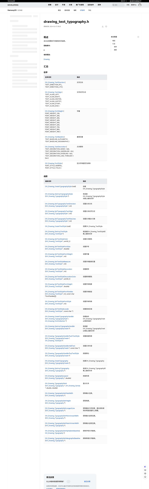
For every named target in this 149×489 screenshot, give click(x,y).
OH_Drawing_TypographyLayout (56, 376)
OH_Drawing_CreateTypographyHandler (59, 316)
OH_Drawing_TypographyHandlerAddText (60, 346)
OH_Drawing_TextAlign (53, 92)
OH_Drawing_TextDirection (55, 82)
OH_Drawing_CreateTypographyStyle (58, 186)
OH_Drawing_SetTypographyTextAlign (59, 211)
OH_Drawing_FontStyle (53, 163)
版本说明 (67, 10)
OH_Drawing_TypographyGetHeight (58, 401)
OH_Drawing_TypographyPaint (56, 383)
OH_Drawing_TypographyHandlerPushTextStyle (62, 336)
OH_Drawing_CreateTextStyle (55, 226)
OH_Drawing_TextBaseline (54, 137)
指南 (75, 10)
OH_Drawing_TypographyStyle (56, 196)
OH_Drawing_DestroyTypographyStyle (59, 194)
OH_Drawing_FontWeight (54, 111)
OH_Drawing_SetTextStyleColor (56, 239)
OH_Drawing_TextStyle (54, 234)
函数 (115, 50)
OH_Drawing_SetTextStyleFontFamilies (59, 292)
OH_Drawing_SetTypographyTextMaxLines (60, 219)
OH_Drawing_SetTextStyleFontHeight (58, 284)
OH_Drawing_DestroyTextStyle (56, 231)
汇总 (114, 44)
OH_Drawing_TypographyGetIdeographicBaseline (62, 438)
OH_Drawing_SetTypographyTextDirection (60, 204)
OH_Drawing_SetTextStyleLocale (57, 309)
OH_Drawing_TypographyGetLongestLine (60, 408)
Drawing (47, 59)
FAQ (89, 10)
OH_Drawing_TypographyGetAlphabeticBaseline (62, 431)
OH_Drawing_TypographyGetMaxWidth (59, 393)
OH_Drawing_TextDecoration (55, 147)
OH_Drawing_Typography (55, 371)
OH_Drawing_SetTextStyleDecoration (58, 269)
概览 (59, 10)
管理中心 (133, 5)
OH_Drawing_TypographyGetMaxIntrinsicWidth (62, 423)
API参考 (82, 10)
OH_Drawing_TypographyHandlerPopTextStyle (62, 353)
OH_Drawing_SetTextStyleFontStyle (58, 301)
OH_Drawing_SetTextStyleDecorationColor (60, 277)
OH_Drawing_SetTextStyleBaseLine (57, 262)
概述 (114, 40)
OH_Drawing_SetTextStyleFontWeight (59, 254)
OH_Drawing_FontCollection (55, 321)
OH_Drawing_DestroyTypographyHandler (60, 326)
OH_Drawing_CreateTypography (56, 361)
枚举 (115, 47)
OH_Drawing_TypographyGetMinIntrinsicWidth (61, 416)
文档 (128, 5)
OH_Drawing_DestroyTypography (57, 368)
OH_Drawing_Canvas (73, 386)
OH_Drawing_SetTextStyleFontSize (57, 246)
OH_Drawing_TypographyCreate (57, 328)
